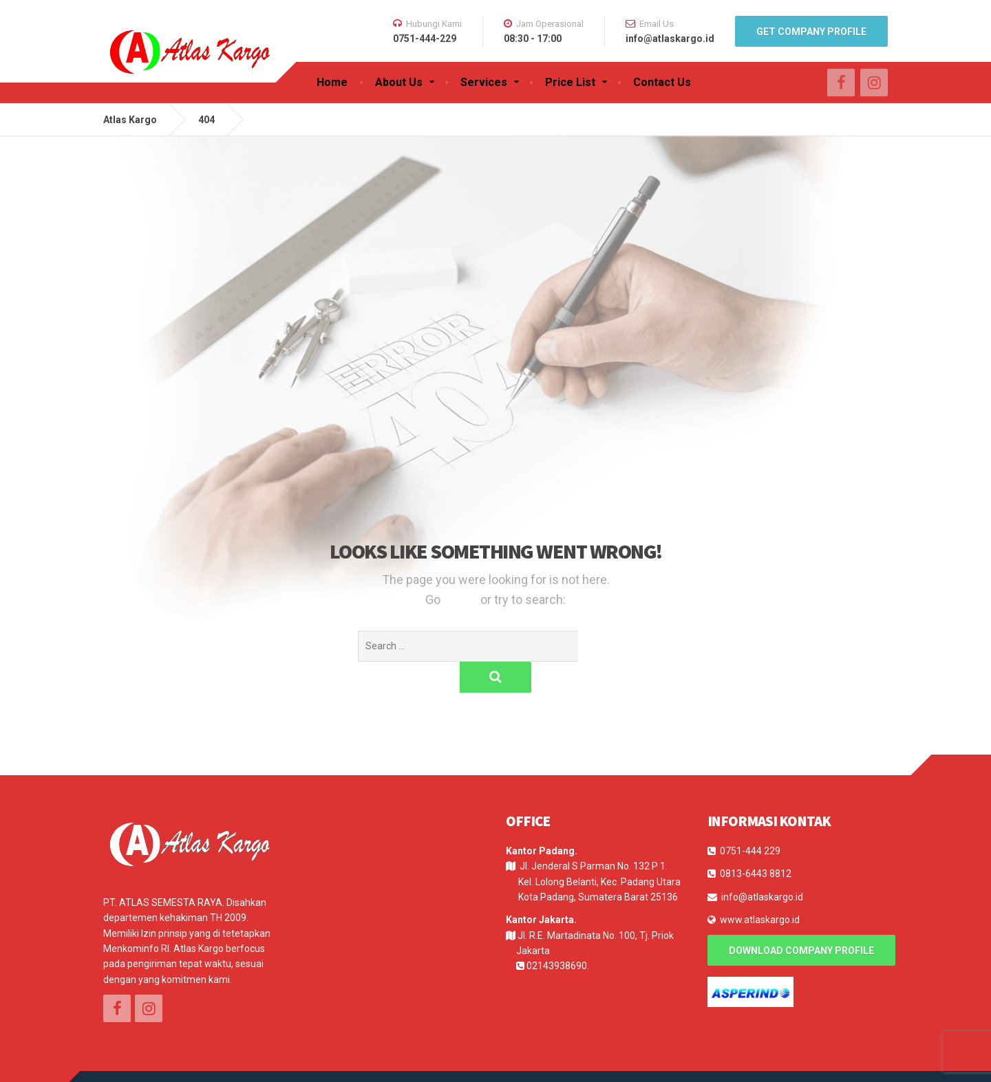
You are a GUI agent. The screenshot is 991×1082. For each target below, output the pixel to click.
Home (332, 82)
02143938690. (557, 934)
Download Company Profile (801, 919)
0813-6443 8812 (755, 842)
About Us (399, 82)
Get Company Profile (811, 31)
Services (483, 82)
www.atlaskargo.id (760, 888)
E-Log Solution (187, 1060)
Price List (570, 82)
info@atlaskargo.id (762, 866)
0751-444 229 (750, 819)
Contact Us (662, 82)
